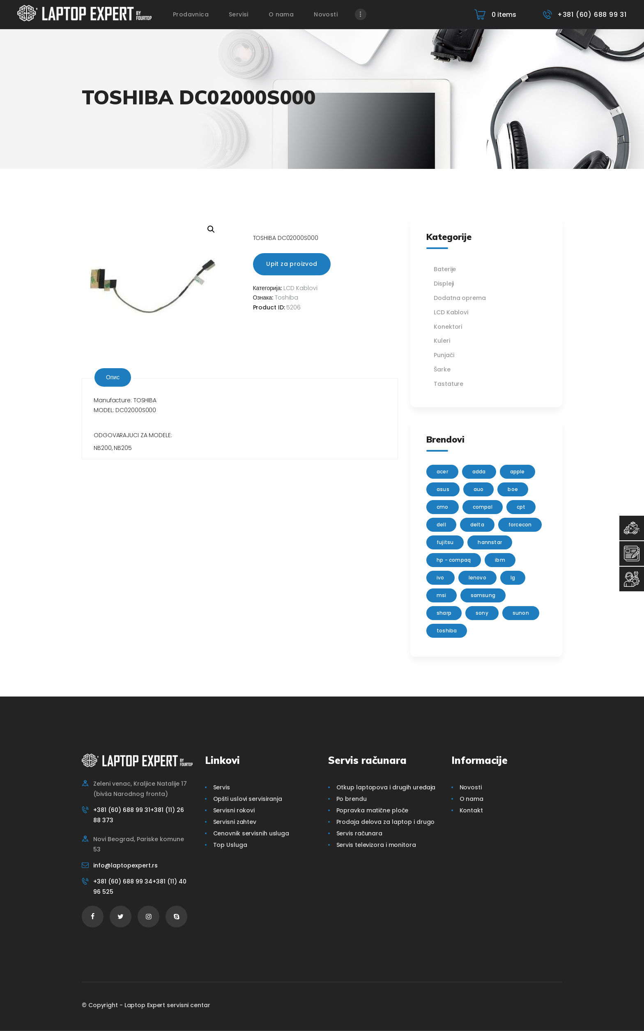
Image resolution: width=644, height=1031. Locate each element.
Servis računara (359, 833)
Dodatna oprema (460, 298)
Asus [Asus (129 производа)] (443, 489)
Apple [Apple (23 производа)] (517, 471)
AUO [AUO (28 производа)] (479, 489)
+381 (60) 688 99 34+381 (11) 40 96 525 (139, 886)
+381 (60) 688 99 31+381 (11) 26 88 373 (138, 815)
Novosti (471, 787)
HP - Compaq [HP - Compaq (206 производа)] (454, 559)
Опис (113, 377)
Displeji (444, 283)
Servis (221, 787)
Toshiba (286, 297)
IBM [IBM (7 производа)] (500, 559)
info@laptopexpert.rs (125, 865)
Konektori (448, 327)
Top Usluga (230, 845)
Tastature (448, 384)
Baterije (445, 269)
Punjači (444, 355)
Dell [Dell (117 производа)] (441, 524)
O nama (471, 799)
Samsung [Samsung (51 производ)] (483, 595)
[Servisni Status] (631, 579)
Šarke (442, 369)
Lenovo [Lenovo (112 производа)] (477, 577)
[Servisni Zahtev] (631, 553)
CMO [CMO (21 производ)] (442, 506)
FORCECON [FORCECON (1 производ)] (520, 524)
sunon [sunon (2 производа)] (521, 612)
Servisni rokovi (234, 810)
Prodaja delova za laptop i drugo (385, 822)
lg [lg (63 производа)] (513, 577)
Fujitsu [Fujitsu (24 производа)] (445, 542)
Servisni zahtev (235, 822)
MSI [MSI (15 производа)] (441, 595)
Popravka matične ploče (372, 810)
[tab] (112, 377)
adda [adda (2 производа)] (479, 471)
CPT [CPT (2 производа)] (521, 506)
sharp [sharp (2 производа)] (444, 612)
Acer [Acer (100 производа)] (442, 471)
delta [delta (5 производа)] (477, 524)
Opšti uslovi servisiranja (248, 799)
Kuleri (442, 341)
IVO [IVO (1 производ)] (440, 577)
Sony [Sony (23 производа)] (482, 612)
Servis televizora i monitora (376, 845)
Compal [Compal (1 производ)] (482, 506)
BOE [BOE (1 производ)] (513, 489)
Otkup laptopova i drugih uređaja (386, 787)
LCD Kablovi (300, 288)
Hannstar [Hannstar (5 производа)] (490, 542)
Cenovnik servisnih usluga (251, 833)
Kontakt (471, 810)
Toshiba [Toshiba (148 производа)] (447, 630)
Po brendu (351, 799)
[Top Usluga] (631, 528)
